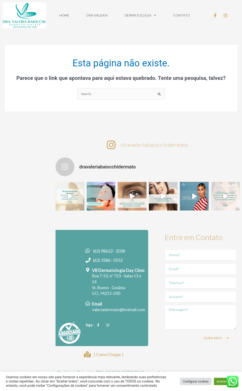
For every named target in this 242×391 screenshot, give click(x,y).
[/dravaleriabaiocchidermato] (111, 145)
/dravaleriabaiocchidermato (154, 145)
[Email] (88, 304)
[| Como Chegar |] (87, 355)
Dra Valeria (97, 15)
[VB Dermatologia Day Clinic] (88, 271)
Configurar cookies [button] (196, 381)
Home (64, 15)
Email (97, 305)
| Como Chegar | (108, 354)
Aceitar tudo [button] (225, 381)
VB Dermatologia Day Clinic (118, 271)
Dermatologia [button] (140, 15)
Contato (181, 15)
